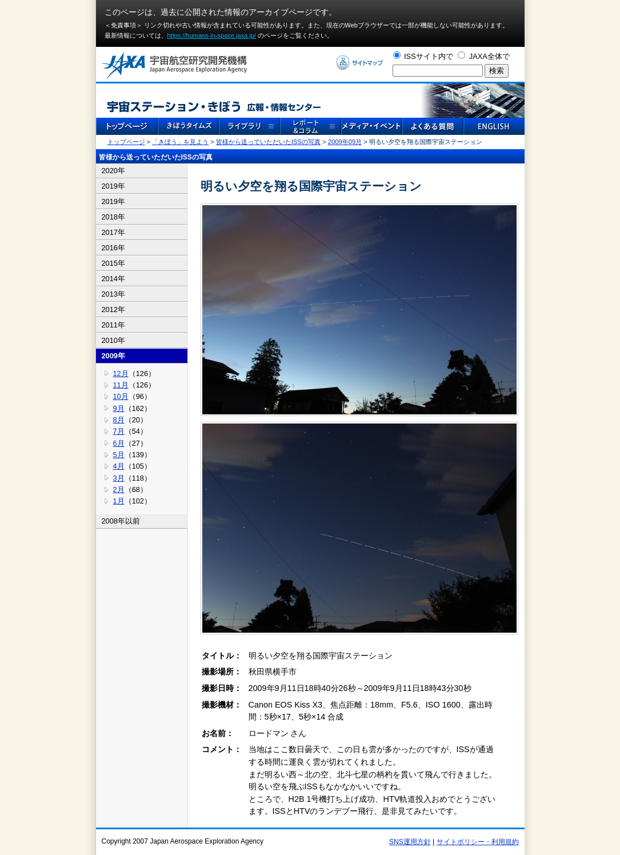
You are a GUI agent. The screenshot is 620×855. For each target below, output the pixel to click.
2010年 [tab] (113, 340)
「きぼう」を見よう (180, 141)
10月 (121, 396)
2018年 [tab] (113, 217)
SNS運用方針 (410, 842)
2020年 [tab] (113, 170)
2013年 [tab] (113, 294)
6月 (119, 443)
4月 (119, 466)
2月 (119, 489)
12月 (121, 373)
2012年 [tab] (113, 309)
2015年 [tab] (113, 263)
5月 (119, 454)
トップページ (126, 141)
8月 (119, 419)
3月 (119, 478)
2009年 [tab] (113, 355)
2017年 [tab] (113, 232)
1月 (119, 501)
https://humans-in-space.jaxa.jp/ (211, 35)
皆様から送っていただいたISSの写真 (268, 141)
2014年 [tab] (113, 278)
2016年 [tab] (113, 247)
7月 (119, 431)
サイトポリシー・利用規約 (478, 842)
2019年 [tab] (113, 186)
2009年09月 (345, 141)
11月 (121, 385)
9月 (119, 408)
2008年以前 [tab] (121, 521)
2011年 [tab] (113, 325)
